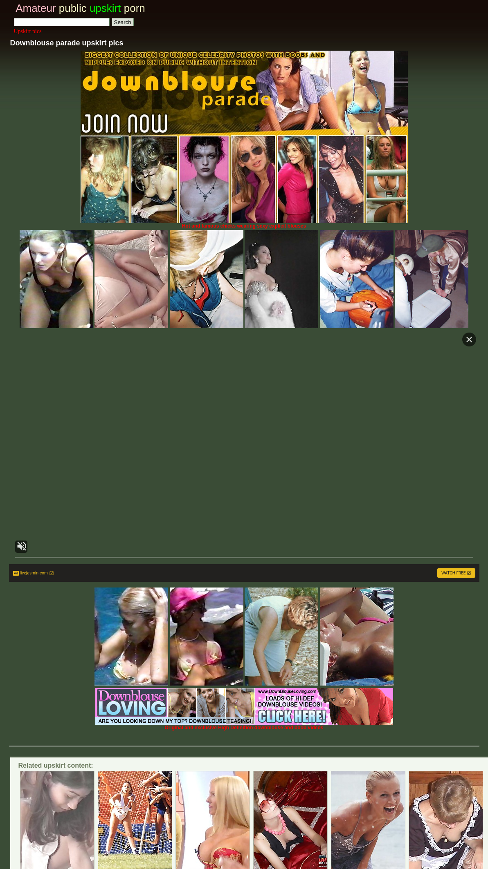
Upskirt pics (28, 31)
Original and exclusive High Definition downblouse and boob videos (244, 725)
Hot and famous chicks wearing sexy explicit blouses (244, 224)
